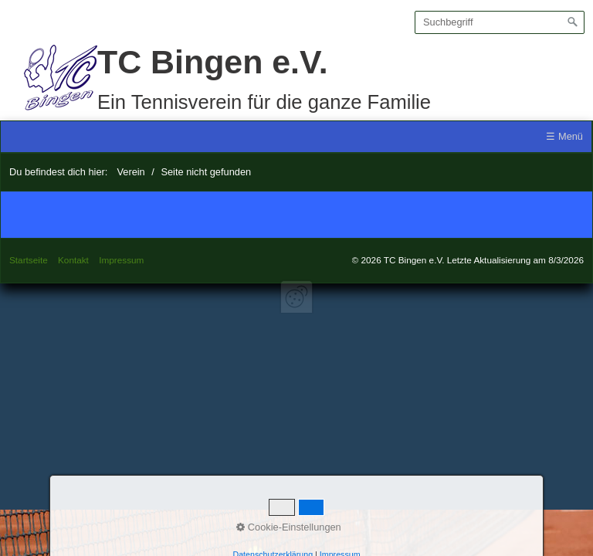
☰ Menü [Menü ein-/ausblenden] (564, 136)
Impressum (121, 260)
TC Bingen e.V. (212, 61)
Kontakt (73, 260)
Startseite (28, 260)
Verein (130, 172)
